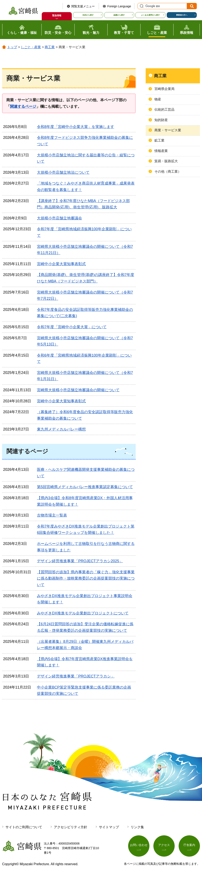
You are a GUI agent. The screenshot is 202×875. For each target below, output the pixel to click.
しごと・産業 (31, 47)
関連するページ (23, 106)
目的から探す (88, 15)
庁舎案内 (189, 845)
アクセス (164, 845)
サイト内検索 (141, 6)
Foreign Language (119, 6)
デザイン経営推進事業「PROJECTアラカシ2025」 (80, 561)
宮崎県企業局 (164, 89)
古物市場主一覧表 (52, 515)
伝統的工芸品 (164, 109)
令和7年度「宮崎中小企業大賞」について (72, 327)
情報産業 (161, 151)
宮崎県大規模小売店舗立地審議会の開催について (78, 390)
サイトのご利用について (23, 827)
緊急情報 (56, 15)
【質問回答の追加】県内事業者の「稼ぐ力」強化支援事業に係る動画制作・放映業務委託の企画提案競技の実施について (86, 578)
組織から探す (119, 15)
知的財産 (161, 120)
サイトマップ (109, 827)
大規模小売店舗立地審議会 (59, 218)
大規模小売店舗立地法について (63, 172)
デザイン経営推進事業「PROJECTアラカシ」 (76, 676)
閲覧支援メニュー (83, 6)
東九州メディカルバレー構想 (61, 429)
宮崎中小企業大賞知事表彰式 (61, 264)
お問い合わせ (139, 845)
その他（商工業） (167, 171)
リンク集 (137, 827)
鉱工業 (159, 140)
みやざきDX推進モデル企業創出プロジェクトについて (83, 613)
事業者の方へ (181, 15)
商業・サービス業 (167, 130)
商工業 (50, 47)
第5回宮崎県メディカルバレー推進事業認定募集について (85, 487)
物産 (157, 99)
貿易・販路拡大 (166, 161)
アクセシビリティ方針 (70, 827)
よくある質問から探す (150, 15)
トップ (12, 47)
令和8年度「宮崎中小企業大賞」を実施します (75, 127)
